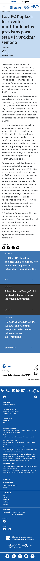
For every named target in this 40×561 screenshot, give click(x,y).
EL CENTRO (6, 402)
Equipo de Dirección (9, 404)
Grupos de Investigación (10, 485)
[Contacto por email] (35, 397)
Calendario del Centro (9, 413)
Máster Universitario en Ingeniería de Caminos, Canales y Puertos (19, 443)
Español (14, 2)
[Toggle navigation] (4, 7)
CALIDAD (6, 502)
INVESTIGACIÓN (8, 482)
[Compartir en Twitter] (8, 248)
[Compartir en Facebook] (13, 248)
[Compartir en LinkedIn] (4, 248)
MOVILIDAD (6, 479)
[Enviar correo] (18, 248)
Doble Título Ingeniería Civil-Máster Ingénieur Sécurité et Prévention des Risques (19, 467)
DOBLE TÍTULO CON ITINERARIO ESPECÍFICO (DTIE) (19, 454)
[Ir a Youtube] (26, 556)
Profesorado (6, 416)
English (25, 2)
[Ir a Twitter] (14, 556)
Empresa (4, 50)
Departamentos (7, 418)
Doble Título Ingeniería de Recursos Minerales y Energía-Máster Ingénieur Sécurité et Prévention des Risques (19, 471)
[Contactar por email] (9, 529)
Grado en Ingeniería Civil (10, 434)
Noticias (5, 495)
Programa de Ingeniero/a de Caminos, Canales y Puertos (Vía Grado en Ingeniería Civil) (19, 431)
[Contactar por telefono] (4, 397)
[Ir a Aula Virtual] (23, 391)
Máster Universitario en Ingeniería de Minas (15, 446)
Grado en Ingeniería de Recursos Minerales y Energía (18, 437)
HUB (4, 422)
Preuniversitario (6, 53)
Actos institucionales (7, 55)
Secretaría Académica (9, 409)
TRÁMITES (6, 499)
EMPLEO (5, 504)
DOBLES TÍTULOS (8, 464)
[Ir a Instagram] (20, 556)
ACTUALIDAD (7, 493)
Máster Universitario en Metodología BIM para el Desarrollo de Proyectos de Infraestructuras (20, 450)
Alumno (4, 52)
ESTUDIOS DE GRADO (9, 428)
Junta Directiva (7, 406)
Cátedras (5, 487)
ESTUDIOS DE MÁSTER (10, 440)
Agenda (5, 497)
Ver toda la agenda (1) (33, 379)
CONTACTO (6, 510)
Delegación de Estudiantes (11, 411)
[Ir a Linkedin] (33, 556)
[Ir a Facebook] (7, 556)
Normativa (6, 420)
